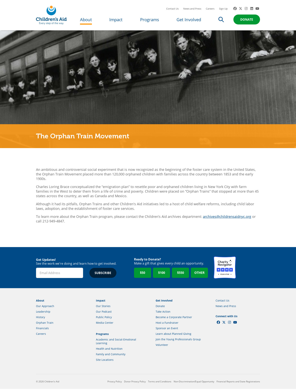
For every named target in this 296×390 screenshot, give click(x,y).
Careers (210, 8)
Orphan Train (44, 324)
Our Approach (45, 307)
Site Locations (105, 361)
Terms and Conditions (159, 382)
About (86, 19)
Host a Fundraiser (167, 324)
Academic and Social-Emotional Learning (116, 342)
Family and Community (110, 355)
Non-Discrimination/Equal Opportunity (194, 382)
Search (221, 19)
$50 (142, 274)
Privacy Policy (114, 382)
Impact (116, 19)
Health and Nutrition (109, 350)
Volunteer (162, 346)
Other (199, 274)
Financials (42, 329)
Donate (246, 19)
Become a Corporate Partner (174, 318)
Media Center (104, 324)
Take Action (163, 313)
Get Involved (189, 19)
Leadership (43, 313)
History (40, 318)
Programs (149, 19)
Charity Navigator (225, 269)
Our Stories (103, 307)
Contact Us (172, 8)
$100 (161, 274)
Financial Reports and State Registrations (238, 382)
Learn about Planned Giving (173, 335)
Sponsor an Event (167, 329)
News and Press (192, 8)
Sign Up (223, 8)
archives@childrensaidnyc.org (227, 217)
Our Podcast (104, 313)
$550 (180, 274)
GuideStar (249, 269)
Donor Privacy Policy (135, 382)
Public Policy (104, 318)
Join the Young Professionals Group (178, 340)
